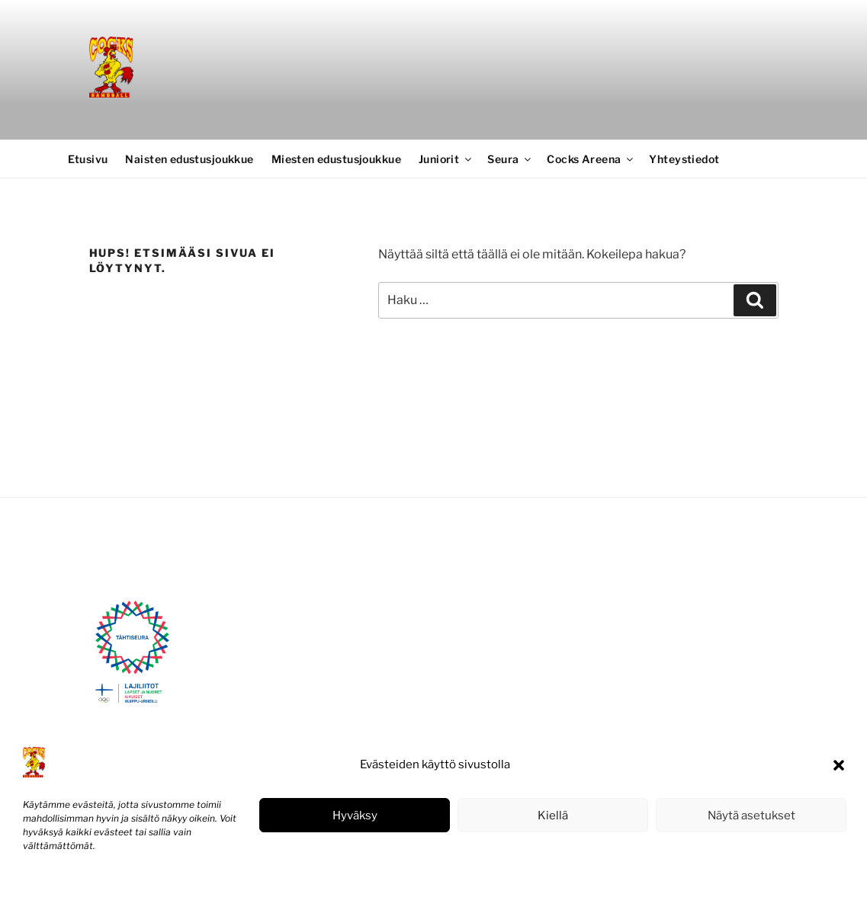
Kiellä (553, 815)
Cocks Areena (591, 158)
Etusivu (88, 158)
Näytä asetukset (751, 815)
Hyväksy (354, 815)
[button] (838, 765)
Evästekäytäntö (57, 895)
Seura (510, 158)
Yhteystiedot (684, 158)
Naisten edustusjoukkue (189, 158)
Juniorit (446, 158)
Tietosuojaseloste (137, 895)
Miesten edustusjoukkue (336, 158)
